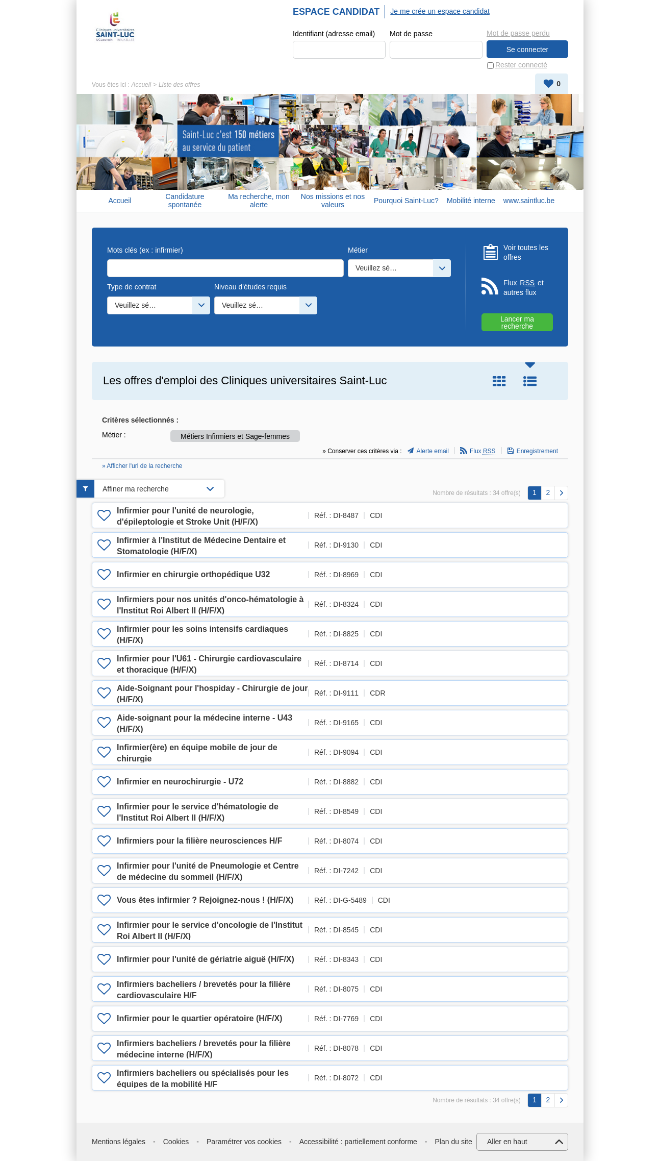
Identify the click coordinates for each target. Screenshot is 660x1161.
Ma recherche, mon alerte (259, 200)
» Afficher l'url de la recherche (142, 466)
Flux (483, 451)
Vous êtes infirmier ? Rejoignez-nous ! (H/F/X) (205, 900)
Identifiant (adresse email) (334, 34)
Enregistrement (537, 451)
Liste (530, 381)
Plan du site (453, 1142)
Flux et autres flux (523, 287)
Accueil (141, 84)
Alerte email (433, 451)
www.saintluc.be (528, 200)
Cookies (176, 1142)
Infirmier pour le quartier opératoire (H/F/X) (200, 1018)
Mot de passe (411, 34)
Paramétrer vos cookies (244, 1142)
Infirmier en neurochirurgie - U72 (180, 781)
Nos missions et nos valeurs (333, 200)
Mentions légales (118, 1142)
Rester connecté (521, 65)
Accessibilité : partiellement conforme (358, 1142)
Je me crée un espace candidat (440, 11)
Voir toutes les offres (525, 252)
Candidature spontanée (184, 200)
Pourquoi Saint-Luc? (406, 200)
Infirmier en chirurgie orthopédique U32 (193, 574)
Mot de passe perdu (518, 33)
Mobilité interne (471, 200)
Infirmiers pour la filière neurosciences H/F (200, 840)
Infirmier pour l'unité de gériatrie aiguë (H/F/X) (205, 959)
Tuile (499, 381)
